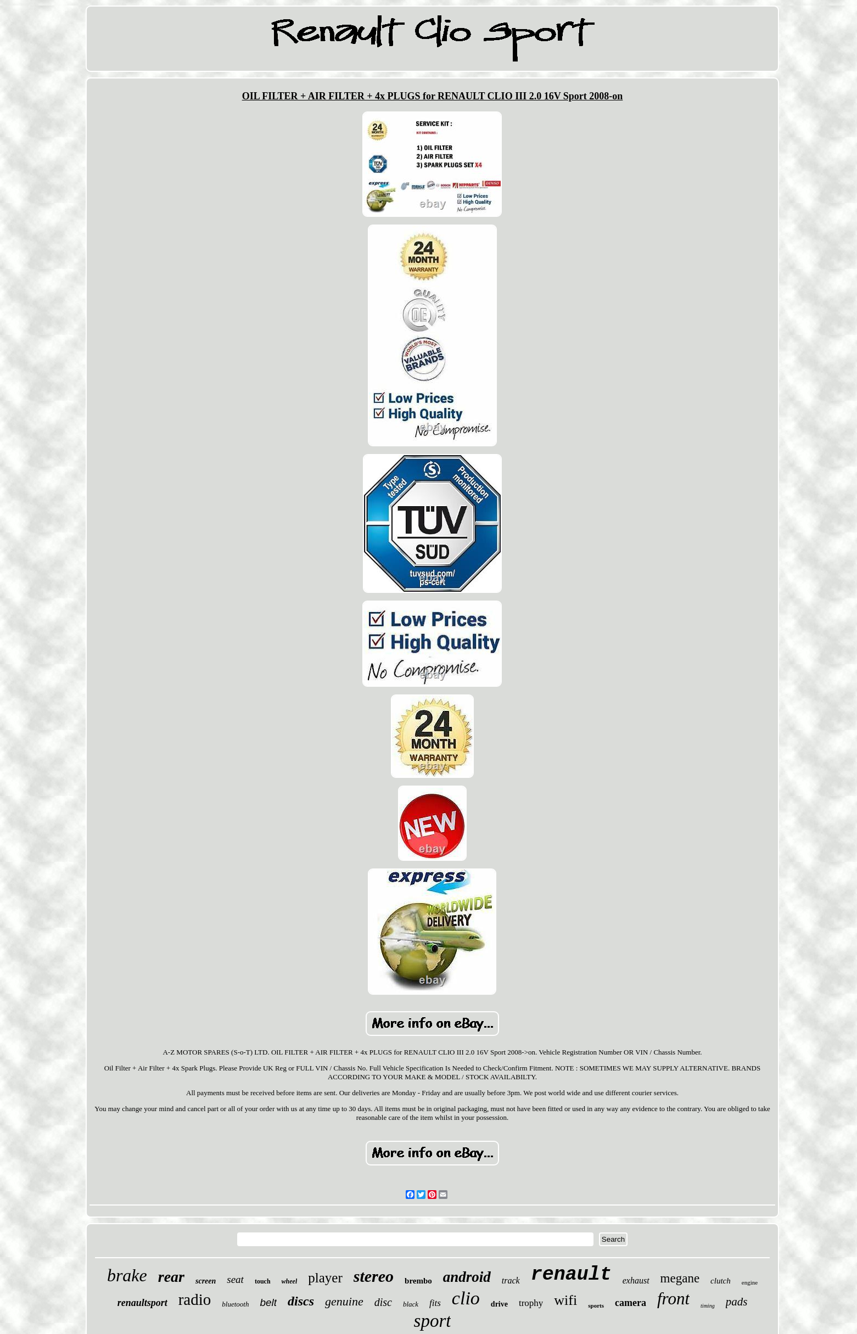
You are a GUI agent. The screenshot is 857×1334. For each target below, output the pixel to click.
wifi (565, 1300)
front (673, 1298)
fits (435, 1303)
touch (263, 1281)
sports (596, 1305)
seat (235, 1279)
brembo (418, 1280)
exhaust (636, 1280)
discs (301, 1301)
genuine (344, 1301)
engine (750, 1282)
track (511, 1280)
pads (737, 1301)
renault (571, 1275)
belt (268, 1302)
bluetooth (235, 1304)
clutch (720, 1280)
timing (708, 1306)
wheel (290, 1281)
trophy (531, 1303)
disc (383, 1302)
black (410, 1304)
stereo (374, 1276)
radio (194, 1299)
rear (171, 1276)
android (467, 1277)
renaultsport (142, 1302)
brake (127, 1275)
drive (499, 1304)
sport (432, 1321)
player (325, 1277)
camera (630, 1302)
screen (205, 1281)
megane (680, 1278)
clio (466, 1298)
